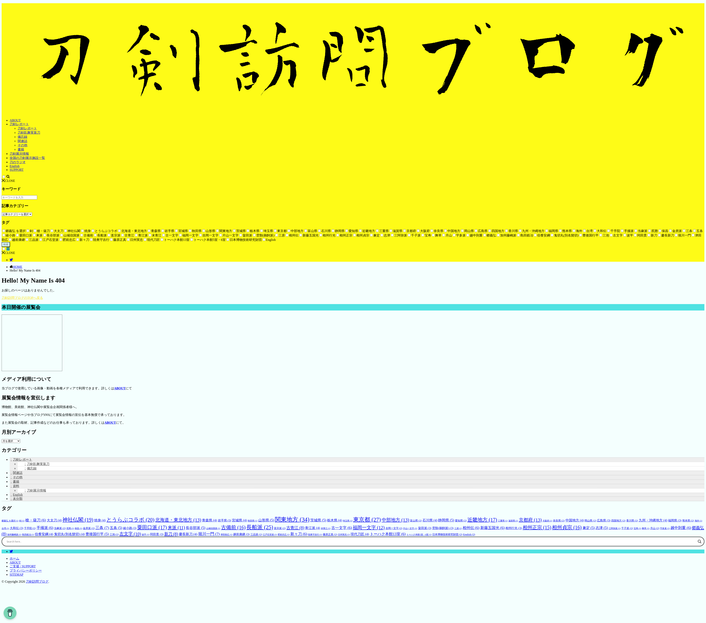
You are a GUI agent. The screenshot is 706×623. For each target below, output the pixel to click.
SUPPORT (16, 169)
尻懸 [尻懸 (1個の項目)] (70, 528)
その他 (22, 145)
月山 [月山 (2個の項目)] (654, 528)
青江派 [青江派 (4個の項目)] (312, 528)
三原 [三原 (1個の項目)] (458, 528)
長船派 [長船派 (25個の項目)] (259, 527)
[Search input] (351, 579)
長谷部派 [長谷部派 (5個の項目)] (195, 528)
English (14, 166)
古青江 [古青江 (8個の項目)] (295, 527)
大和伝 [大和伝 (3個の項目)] (16, 528)
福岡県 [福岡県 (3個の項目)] (674, 520)
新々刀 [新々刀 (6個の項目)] (298, 534)
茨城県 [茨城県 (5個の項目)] (318, 520)
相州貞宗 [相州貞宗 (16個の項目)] (567, 527)
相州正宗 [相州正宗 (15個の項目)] (537, 527)
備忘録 (22, 136)
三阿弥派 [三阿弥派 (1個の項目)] (614, 528)
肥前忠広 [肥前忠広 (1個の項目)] (284, 534)
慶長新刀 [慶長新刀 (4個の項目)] (188, 534)
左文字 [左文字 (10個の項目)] (130, 533)
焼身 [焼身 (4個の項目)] (100, 520)
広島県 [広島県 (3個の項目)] (603, 520)
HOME (17, 267)
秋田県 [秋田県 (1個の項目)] (252, 521)
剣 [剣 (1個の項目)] (21, 521)
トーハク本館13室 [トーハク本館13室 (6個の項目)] (388, 534)
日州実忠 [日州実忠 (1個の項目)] (344, 534)
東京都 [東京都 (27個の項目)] (367, 519)
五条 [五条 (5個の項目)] (116, 528)
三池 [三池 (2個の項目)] (114, 534)
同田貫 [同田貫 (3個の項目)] (156, 534)
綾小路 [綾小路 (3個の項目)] (129, 528)
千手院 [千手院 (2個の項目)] (30, 528)
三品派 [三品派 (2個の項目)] (256, 534)
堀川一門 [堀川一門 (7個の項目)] (209, 534)
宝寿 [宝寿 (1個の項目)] (637, 528)
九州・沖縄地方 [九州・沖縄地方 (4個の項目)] (653, 520)
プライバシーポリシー (26, 570)
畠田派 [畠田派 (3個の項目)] (424, 528)
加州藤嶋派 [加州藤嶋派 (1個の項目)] (14, 534)
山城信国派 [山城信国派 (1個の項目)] (213, 528)
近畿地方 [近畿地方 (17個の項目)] (482, 519)
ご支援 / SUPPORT (23, 566)
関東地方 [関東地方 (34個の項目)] (292, 519)
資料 (16, 486)
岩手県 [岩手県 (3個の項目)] (224, 520)
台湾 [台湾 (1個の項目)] (5, 528)
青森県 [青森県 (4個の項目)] (209, 520)
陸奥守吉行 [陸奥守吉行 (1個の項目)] (315, 534)
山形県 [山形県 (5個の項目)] (266, 520)
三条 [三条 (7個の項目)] (102, 527)
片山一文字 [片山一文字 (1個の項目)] (410, 528)
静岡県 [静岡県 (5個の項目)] (446, 520)
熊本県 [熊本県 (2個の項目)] (688, 520)
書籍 (21, 149)
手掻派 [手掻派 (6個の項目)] (45, 528)
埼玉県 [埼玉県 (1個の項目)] (347, 521)
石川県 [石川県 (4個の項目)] (430, 520)
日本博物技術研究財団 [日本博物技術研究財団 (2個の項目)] (447, 534)
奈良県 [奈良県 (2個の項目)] (559, 520)
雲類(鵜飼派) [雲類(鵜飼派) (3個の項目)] (443, 528)
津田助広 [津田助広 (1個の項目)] (226, 534)
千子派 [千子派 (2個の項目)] (627, 528)
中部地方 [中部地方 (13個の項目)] (395, 519)
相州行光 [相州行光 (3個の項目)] (513, 528)
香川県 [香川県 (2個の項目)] (632, 520)
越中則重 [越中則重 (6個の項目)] (680, 528)
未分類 (17, 498)
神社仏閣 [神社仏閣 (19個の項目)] (77, 520)
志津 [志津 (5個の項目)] (602, 528)
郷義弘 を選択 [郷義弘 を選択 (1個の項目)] (10, 521)
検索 (5, 244)
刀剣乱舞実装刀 (29, 132)
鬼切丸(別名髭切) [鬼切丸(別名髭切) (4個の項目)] (69, 534)
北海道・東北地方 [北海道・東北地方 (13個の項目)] (178, 519)
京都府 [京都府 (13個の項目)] (530, 519)
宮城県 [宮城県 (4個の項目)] (239, 520)
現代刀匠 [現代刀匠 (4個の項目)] (360, 534)
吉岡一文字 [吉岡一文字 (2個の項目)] (394, 528)
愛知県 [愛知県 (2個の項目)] (461, 520)
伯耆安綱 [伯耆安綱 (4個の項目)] (44, 534)
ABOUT (15, 120)
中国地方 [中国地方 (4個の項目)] (574, 520)
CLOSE (8, 180)
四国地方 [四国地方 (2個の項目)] (618, 520)
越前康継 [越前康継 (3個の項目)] (241, 534)
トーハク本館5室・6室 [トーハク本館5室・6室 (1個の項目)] (419, 534)
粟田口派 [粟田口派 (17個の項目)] (152, 527)
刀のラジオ (18, 162)
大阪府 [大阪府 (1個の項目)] (547, 521)
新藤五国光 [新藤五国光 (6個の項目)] (492, 528)
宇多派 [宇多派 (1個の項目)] (665, 528)
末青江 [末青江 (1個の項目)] (326, 528)
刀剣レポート (19, 124)
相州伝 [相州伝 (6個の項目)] (471, 528)
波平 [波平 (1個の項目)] (145, 534)
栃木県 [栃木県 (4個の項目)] (334, 520)
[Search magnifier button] (699, 579)
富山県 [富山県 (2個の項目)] (416, 520)
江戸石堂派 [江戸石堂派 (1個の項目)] (270, 534)
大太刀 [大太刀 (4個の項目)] (54, 520)
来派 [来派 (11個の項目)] (176, 527)
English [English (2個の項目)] (469, 534)
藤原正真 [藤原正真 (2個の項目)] (330, 534)
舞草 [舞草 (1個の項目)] (645, 528)
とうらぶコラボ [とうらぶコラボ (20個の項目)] (130, 520)
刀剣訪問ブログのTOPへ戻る (22, 297)
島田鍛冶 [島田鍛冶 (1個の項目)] (28, 534)
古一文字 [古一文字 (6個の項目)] (341, 528)
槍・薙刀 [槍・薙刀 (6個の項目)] (35, 520)
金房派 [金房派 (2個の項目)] (89, 528)
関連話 (22, 141)
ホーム (14, 558)
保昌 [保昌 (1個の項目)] (78, 528)
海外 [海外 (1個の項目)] (698, 521)
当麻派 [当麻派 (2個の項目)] (60, 528)
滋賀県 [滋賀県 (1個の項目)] (513, 521)
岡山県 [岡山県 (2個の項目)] (590, 520)
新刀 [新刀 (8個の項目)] (171, 534)
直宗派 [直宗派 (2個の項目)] (280, 528)
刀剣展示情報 (19, 153)
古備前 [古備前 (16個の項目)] (233, 527)
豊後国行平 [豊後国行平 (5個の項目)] (97, 534)
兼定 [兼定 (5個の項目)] (589, 528)
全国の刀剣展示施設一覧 (27, 158)
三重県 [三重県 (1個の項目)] (503, 521)
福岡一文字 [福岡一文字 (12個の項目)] (369, 527)
